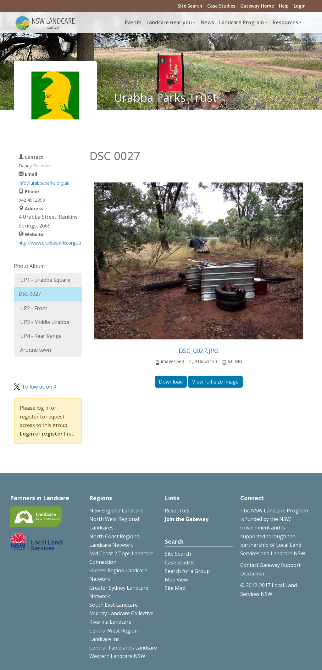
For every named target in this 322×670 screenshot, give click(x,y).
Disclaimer (252, 573)
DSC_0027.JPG (199, 350)
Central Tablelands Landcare (123, 647)
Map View (176, 579)
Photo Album (29, 266)
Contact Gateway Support (270, 565)
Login (300, 6)
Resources (177, 510)
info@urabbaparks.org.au (44, 183)
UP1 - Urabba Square (45, 279)
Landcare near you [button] (169, 22)
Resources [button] (285, 22)
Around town (35, 349)
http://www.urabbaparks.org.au (50, 243)
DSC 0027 (30, 293)
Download (171, 381)
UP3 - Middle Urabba (44, 322)
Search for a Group (187, 571)
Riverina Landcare (110, 621)
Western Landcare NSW (117, 656)
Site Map (175, 588)
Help (284, 6)
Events (133, 22)
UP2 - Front (33, 308)
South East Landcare (113, 604)
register (52, 433)
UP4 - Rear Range (41, 335)
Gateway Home (257, 6)
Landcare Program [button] (241, 22)
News (207, 22)
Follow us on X (39, 386)
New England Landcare (116, 510)
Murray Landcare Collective (121, 613)
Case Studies (221, 6)
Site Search (190, 6)
